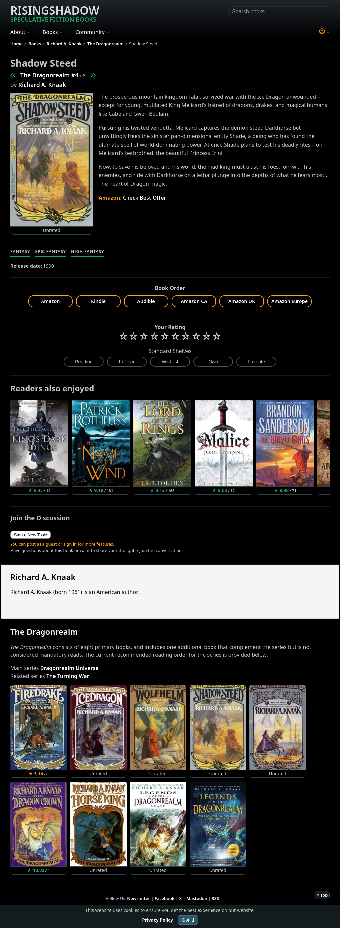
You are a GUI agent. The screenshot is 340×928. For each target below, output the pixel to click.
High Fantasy (87, 251)
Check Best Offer (144, 197)
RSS (215, 898)
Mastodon (196, 898)
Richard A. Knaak (42, 85)
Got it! (188, 920)
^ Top (322, 895)
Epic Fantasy (50, 251)
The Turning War (67, 676)
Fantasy (20, 251)
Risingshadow (54, 13)
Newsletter (138, 898)
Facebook (165, 898)
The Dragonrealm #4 (49, 75)
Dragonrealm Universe (69, 668)
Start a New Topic (30, 534)
